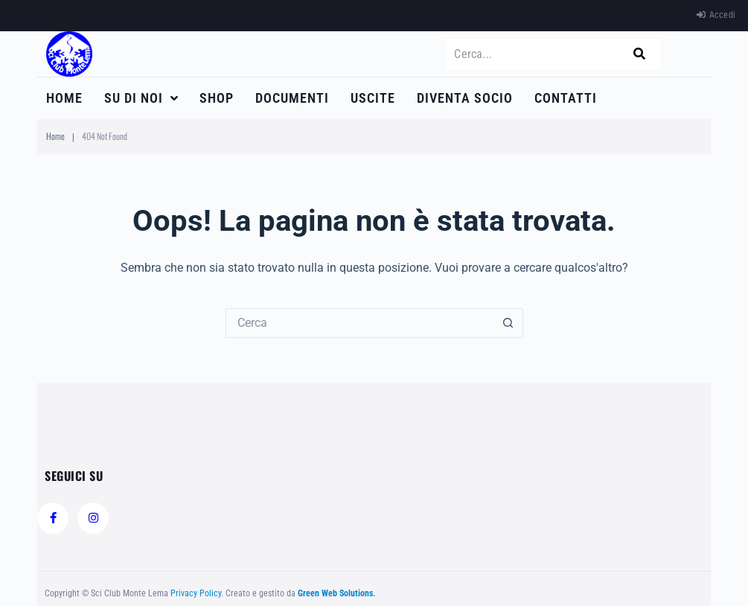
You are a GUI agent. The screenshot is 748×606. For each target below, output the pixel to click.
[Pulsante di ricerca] (508, 323)
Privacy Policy (195, 593)
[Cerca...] (538, 54)
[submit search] (639, 54)
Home (55, 136)
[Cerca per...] (359, 323)
